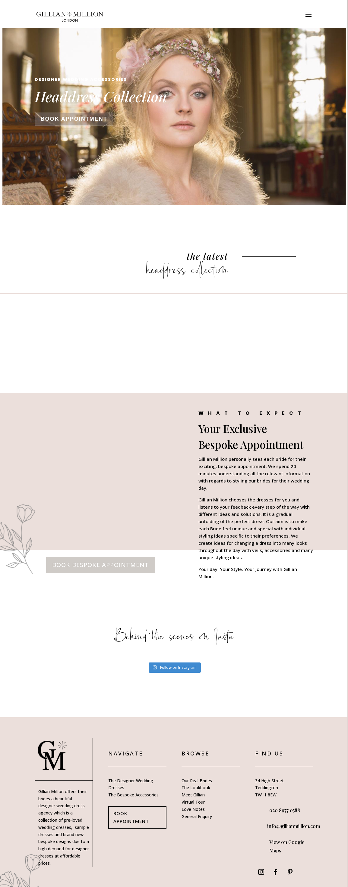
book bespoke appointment (100, 542)
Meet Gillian (193, 772)
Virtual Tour (193, 779)
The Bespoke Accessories (133, 772)
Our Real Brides (197, 758)
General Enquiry (197, 794)
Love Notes (193, 786)
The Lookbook (196, 765)
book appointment (73, 119)
